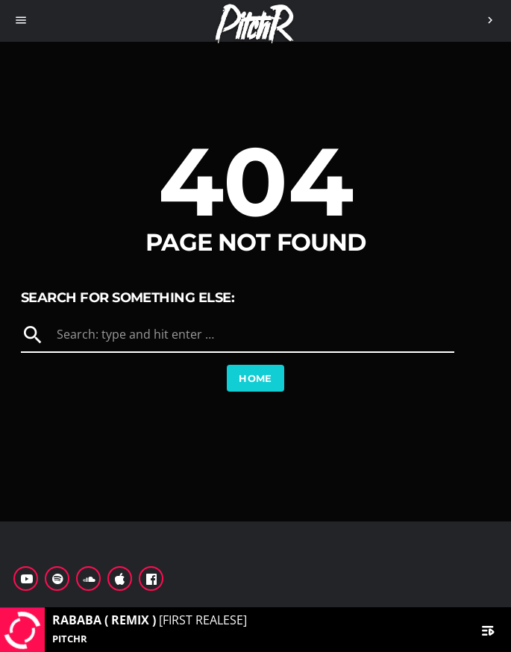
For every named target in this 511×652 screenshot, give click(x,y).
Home (255, 378)
